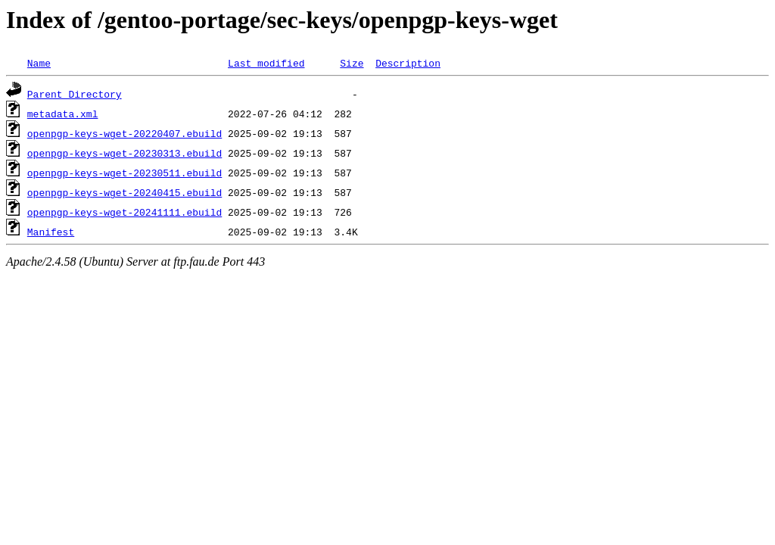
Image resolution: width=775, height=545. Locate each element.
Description (407, 63)
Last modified (266, 63)
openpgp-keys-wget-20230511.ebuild (124, 172)
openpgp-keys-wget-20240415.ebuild (124, 192)
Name (39, 63)
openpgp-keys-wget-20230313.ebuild (124, 153)
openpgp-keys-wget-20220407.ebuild (124, 133)
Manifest (50, 231)
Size (351, 63)
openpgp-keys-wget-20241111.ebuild (124, 212)
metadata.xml (62, 113)
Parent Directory (74, 94)
